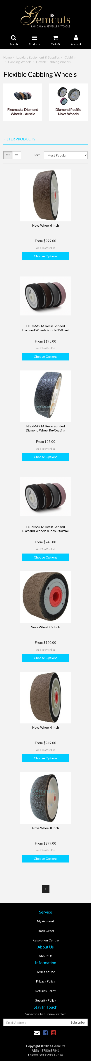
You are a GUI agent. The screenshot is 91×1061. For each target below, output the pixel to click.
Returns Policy (45, 991)
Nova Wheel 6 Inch (45, 225)
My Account (45, 921)
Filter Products (19, 139)
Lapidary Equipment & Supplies (38, 57)
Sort (37, 155)
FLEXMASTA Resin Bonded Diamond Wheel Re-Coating (45, 428)
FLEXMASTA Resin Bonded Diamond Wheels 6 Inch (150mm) (45, 328)
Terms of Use (45, 972)
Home (7, 57)
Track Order (45, 931)
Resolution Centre (46, 940)
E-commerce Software (41, 1054)
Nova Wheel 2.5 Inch (45, 627)
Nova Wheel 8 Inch (45, 828)
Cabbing (70, 57)
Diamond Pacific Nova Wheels (68, 111)
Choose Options (45, 256)
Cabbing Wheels (19, 62)
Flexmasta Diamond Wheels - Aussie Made (22, 111)
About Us (45, 956)
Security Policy (45, 1000)
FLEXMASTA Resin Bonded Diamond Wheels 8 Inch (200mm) (45, 529)
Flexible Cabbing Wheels (53, 62)
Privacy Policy (45, 981)
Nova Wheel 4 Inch (45, 727)
